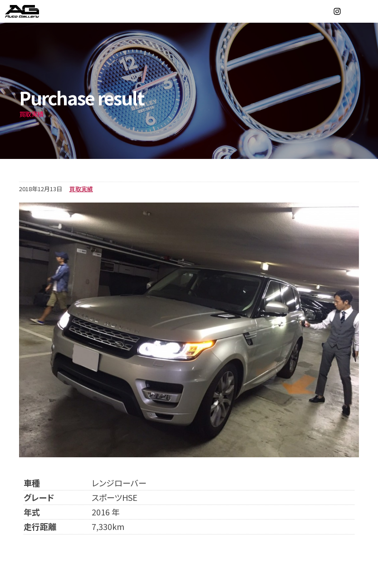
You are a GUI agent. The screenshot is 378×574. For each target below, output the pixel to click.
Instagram (337, 11)
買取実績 (81, 188)
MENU (366, 11)
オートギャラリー (32, 11)
